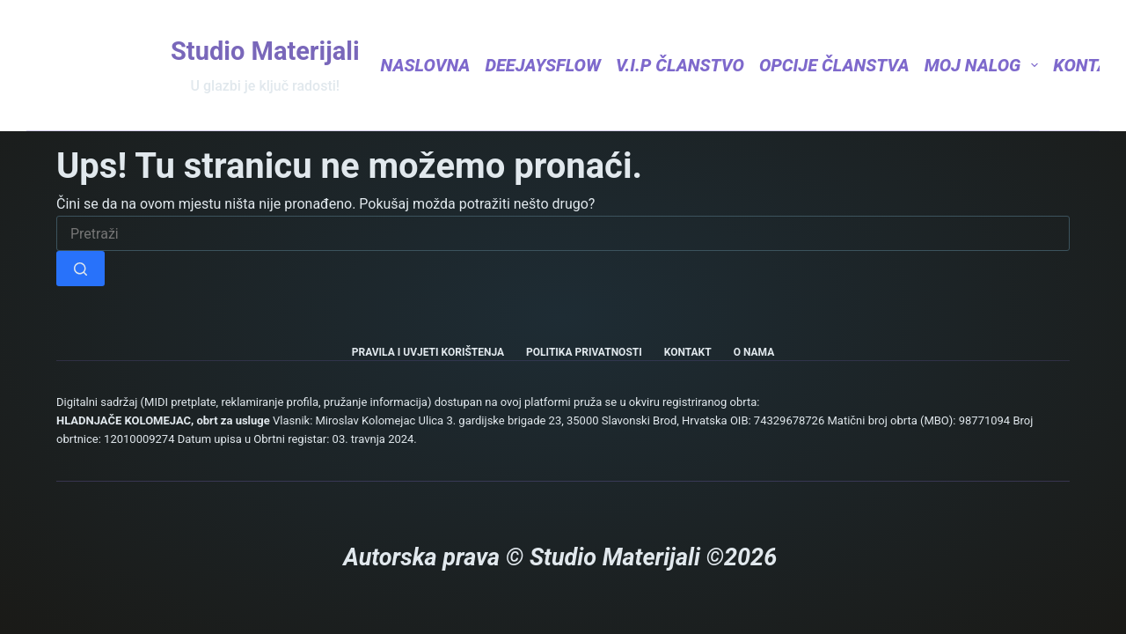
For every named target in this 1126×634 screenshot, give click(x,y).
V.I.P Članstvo (680, 65)
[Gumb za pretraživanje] (80, 268)
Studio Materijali (265, 51)
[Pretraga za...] (563, 233)
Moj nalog (982, 65)
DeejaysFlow (543, 65)
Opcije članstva (834, 65)
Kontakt (688, 352)
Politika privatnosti (584, 352)
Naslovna (426, 65)
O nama (754, 352)
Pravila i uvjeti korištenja (428, 352)
